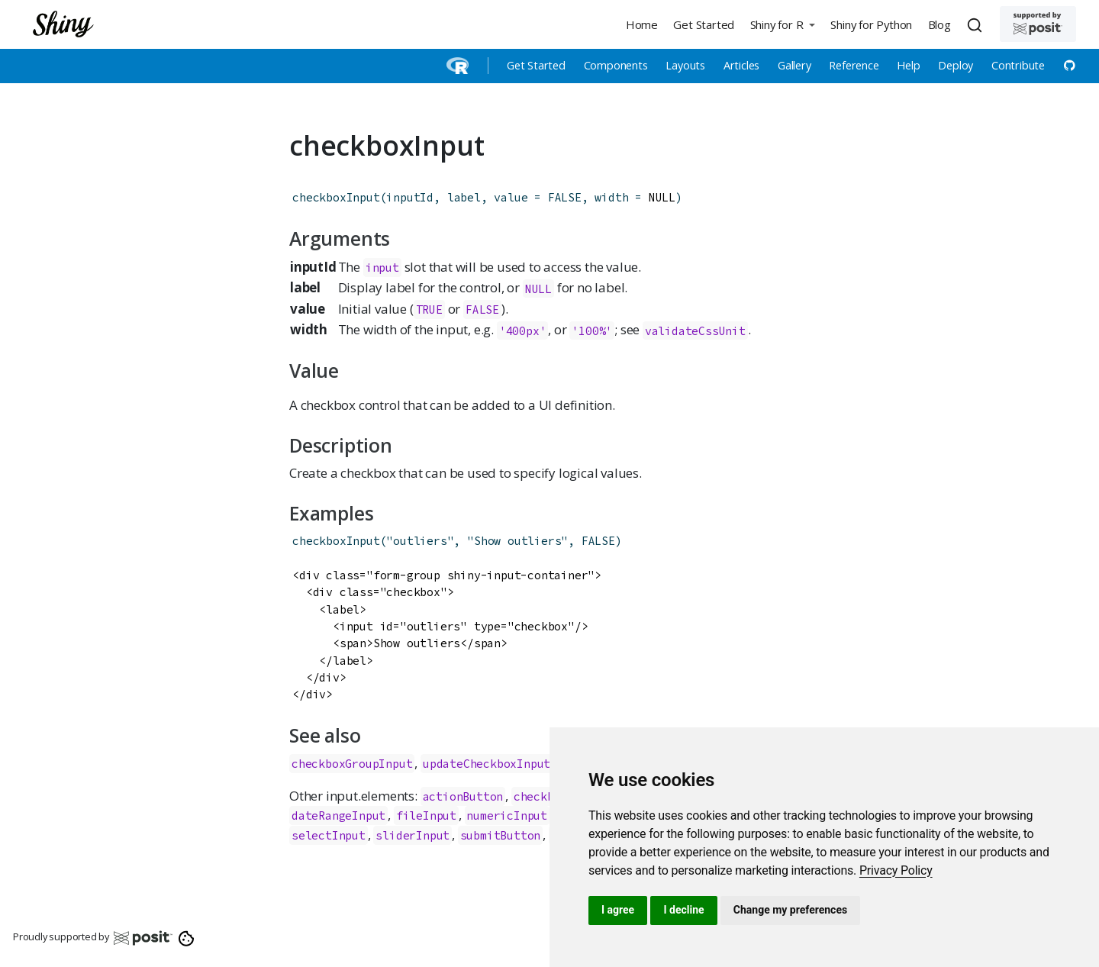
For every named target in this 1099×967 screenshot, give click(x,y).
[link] (896, 870)
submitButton (500, 835)
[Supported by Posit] (1038, 24)
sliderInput (412, 835)
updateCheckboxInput (486, 763)
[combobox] (977, 24)
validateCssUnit (695, 330)
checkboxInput (335, 197)
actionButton (463, 796)
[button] (782, 24)
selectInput (329, 835)
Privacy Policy (896, 870)
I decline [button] (683, 910)
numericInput (506, 815)
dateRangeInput (338, 815)
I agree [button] (617, 910)
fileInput (426, 815)
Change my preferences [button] (790, 910)
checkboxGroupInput (352, 763)
